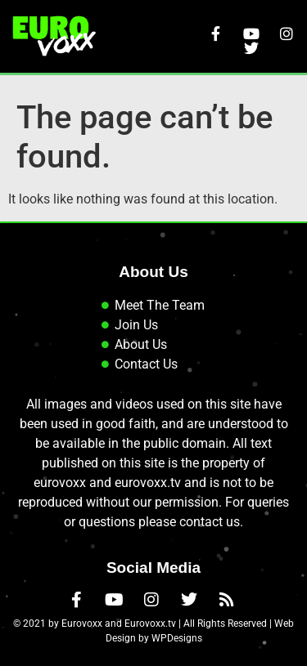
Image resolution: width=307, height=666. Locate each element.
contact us (209, 522)
